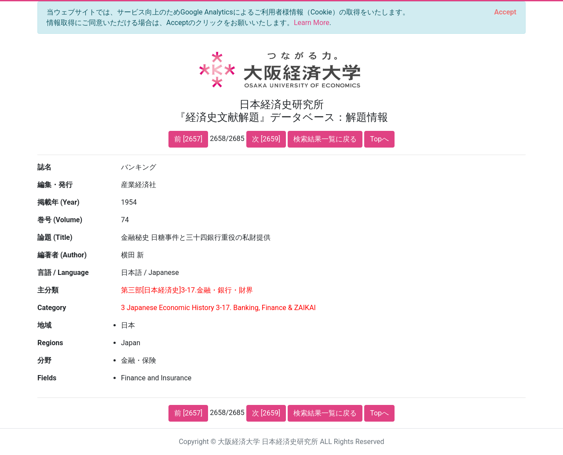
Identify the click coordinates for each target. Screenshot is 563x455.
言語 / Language (63, 272)
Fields (46, 378)
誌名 (44, 167)
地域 (44, 325)
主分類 (47, 290)
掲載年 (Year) (58, 202)
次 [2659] (266, 139)
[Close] (505, 12)
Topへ (379, 139)
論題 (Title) (55, 237)
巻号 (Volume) (59, 220)
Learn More (311, 22)
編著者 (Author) (62, 255)
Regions (50, 343)
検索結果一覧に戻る (325, 139)
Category (51, 307)
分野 (44, 360)
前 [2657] (188, 139)
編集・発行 (55, 185)
